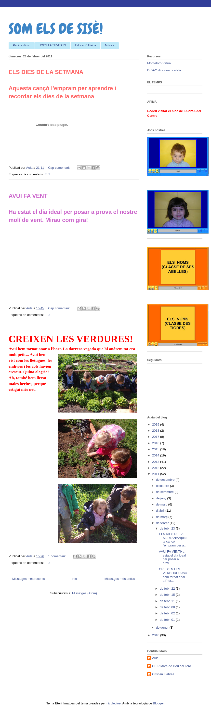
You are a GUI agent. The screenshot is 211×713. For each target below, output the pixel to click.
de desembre (166, 479)
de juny (161, 498)
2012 (156, 468)
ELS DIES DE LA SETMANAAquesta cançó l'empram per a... (173, 539)
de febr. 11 (168, 601)
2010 (156, 635)
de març (162, 517)
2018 (156, 430)
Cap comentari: (59, 167)
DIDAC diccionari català (164, 70)
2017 (156, 437)
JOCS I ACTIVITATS (52, 45)
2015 (156, 449)
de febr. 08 (168, 607)
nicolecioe (113, 703)
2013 (156, 462)
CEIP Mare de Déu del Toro (171, 666)
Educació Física (85, 45)
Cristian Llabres (163, 674)
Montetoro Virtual (159, 63)
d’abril (160, 510)
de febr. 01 (168, 620)
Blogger (158, 703)
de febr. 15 (168, 594)
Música (109, 45)
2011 (156, 474)
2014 (156, 455)
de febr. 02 (168, 613)
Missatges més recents (28, 579)
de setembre (165, 492)
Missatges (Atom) (84, 593)
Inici (75, 579)
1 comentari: (57, 556)
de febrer (163, 523)
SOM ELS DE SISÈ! (56, 28)
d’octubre (163, 486)
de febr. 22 (168, 588)
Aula (155, 658)
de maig (162, 504)
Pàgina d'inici (21, 45)
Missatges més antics (120, 579)
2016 (156, 443)
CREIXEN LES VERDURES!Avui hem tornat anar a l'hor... (173, 575)
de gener (163, 627)
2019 (156, 424)
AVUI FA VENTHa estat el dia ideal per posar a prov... (172, 557)
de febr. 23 (168, 528)
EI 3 (47, 174)
